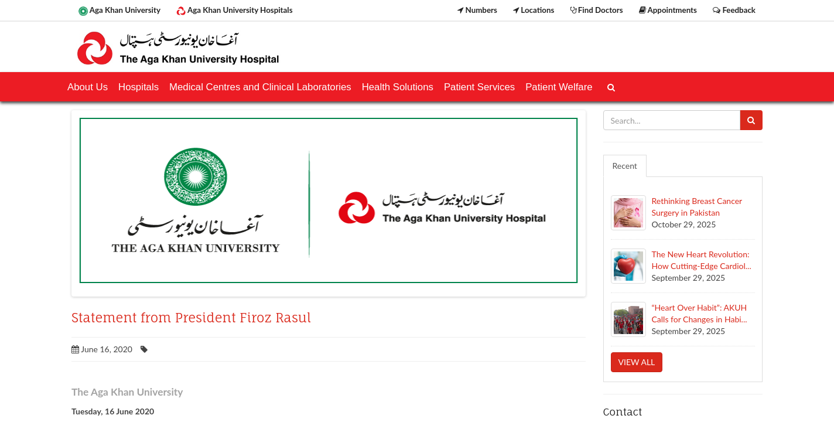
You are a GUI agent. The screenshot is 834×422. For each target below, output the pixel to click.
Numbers (477, 10)
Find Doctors (596, 10)
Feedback (734, 10)
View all (636, 362)
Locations (533, 10)
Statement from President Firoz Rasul (191, 317)
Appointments (668, 10)
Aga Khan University (119, 10)
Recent (625, 166)
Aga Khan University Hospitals (234, 10)
